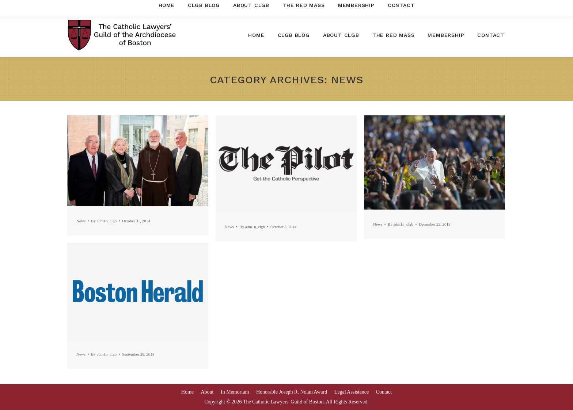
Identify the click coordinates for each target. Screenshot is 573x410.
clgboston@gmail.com (474, 6)
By (104, 221)
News (81, 221)
